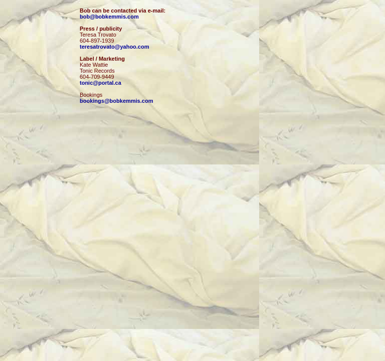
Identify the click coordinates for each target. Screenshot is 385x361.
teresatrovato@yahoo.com (114, 47)
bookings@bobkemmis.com (116, 101)
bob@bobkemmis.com (109, 17)
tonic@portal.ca (100, 83)
